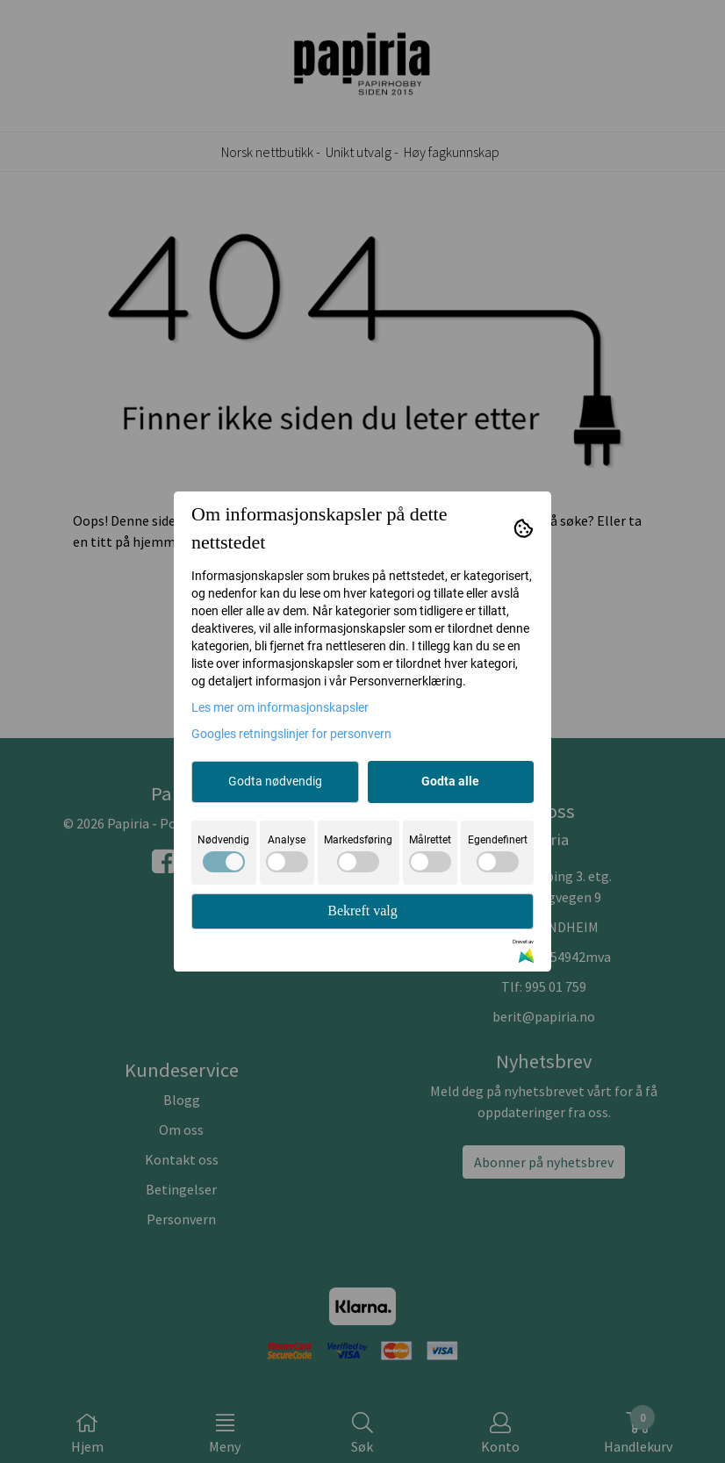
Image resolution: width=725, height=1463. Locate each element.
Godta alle (450, 781)
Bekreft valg (362, 910)
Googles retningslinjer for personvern (291, 734)
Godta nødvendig (275, 781)
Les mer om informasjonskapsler (280, 707)
